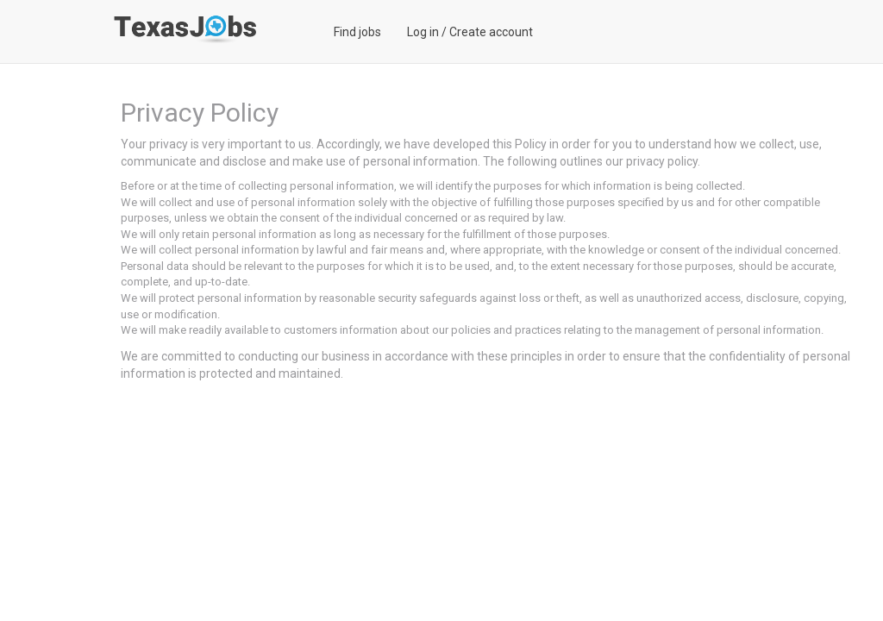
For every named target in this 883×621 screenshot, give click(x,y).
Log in (423, 32)
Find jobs (357, 32)
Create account (491, 32)
